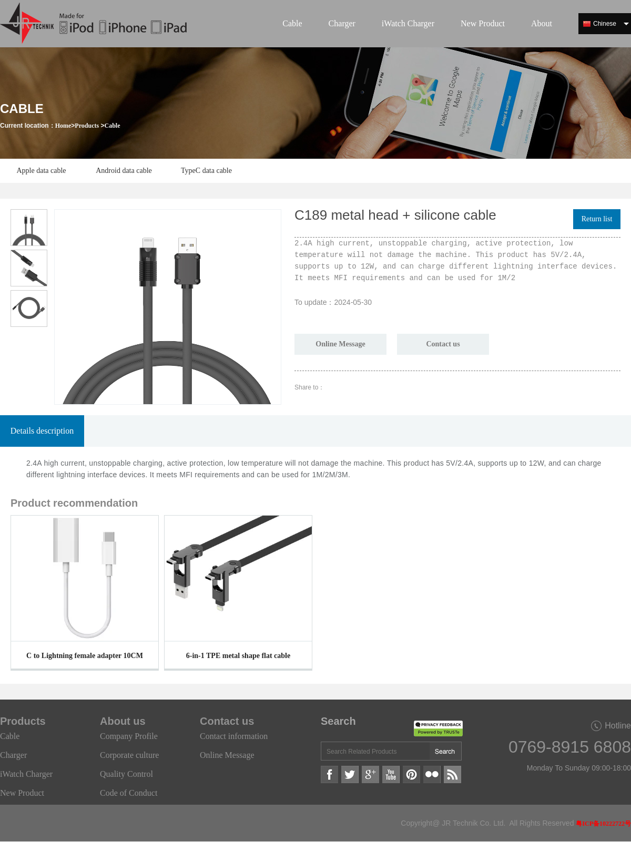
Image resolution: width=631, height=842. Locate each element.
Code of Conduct (128, 792)
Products (87, 125)
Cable (292, 23)
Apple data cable (41, 170)
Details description (42, 430)
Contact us (443, 344)
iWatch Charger (408, 23)
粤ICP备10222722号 (603, 823)
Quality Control (126, 773)
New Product (483, 23)
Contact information (234, 736)
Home (63, 125)
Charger (342, 23)
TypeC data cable (206, 170)
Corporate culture (129, 755)
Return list (597, 219)
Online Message (340, 344)
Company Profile (129, 736)
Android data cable (124, 170)
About (541, 23)
